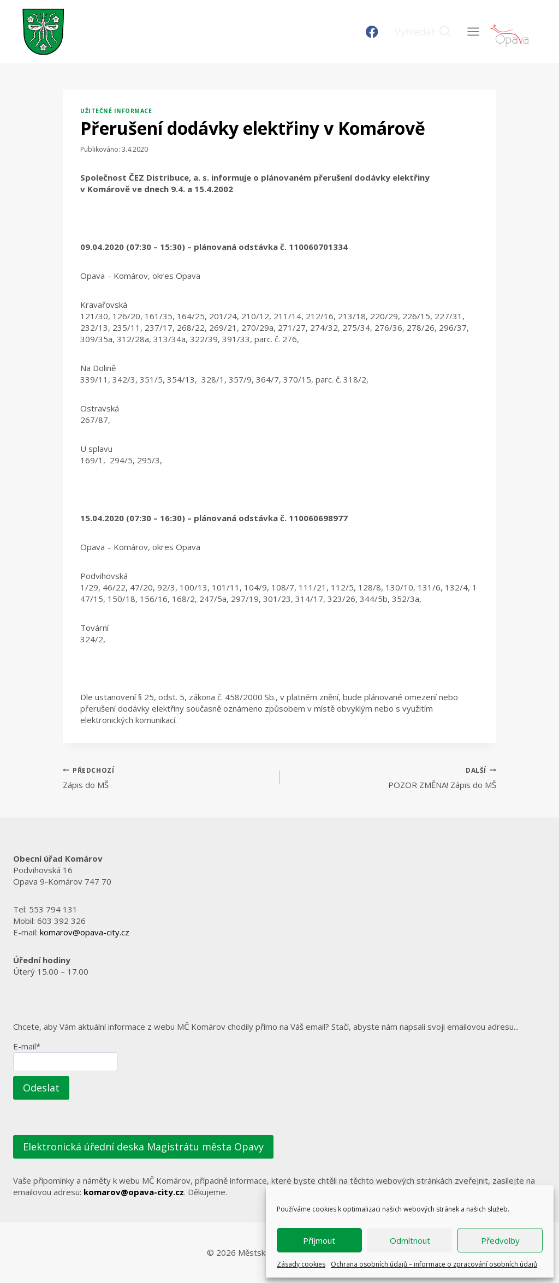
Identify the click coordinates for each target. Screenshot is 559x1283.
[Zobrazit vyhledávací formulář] (423, 32)
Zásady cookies (301, 1264)
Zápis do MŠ (167, 777)
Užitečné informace (116, 111)
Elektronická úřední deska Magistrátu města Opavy (143, 1146)
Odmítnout (410, 1240)
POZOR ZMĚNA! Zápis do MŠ (392, 777)
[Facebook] (372, 32)
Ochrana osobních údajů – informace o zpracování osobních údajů (434, 1264)
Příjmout (319, 1240)
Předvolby (500, 1240)
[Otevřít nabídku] (473, 31)
